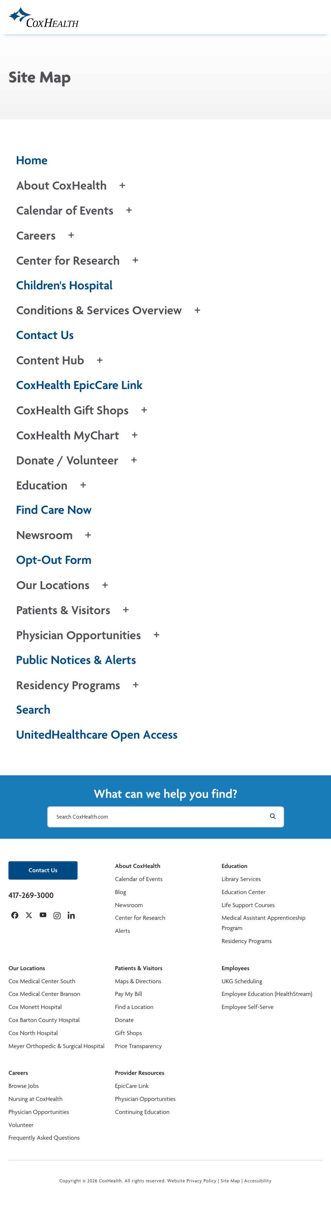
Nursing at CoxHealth (35, 1099)
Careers (18, 1073)
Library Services (241, 879)
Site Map (230, 1181)
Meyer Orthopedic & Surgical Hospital (56, 1046)
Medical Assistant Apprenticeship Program (264, 923)
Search (33, 709)
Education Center (244, 892)
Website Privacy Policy (192, 1181)
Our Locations (26, 968)
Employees (236, 968)
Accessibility (258, 1181)
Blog (120, 892)
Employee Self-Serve (248, 1007)
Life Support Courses (248, 905)
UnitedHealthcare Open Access (97, 734)
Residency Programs (247, 941)
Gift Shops (128, 1033)
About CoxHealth (137, 866)
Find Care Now (54, 510)
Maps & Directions (138, 981)
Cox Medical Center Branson (44, 994)
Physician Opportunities (38, 1112)
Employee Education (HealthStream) (267, 994)
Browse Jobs (23, 1086)
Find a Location (134, 1007)
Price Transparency (138, 1046)
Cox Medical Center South (41, 981)
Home (32, 160)
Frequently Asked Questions (44, 1137)
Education (234, 866)
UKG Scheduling (242, 981)
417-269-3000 (31, 895)
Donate (124, 1020)
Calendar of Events (139, 879)
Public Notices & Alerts (76, 660)
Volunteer (20, 1125)
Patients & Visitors (139, 968)
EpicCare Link (131, 1086)
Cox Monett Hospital (35, 1007)
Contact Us (45, 335)
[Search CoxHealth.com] (165, 816)
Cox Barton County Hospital (44, 1020)
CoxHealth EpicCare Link (79, 385)
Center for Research (140, 918)
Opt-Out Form (54, 560)
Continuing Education (142, 1112)
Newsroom (129, 905)
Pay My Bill (128, 994)
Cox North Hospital (33, 1033)
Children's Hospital (64, 285)
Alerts (122, 931)
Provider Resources (139, 1073)
